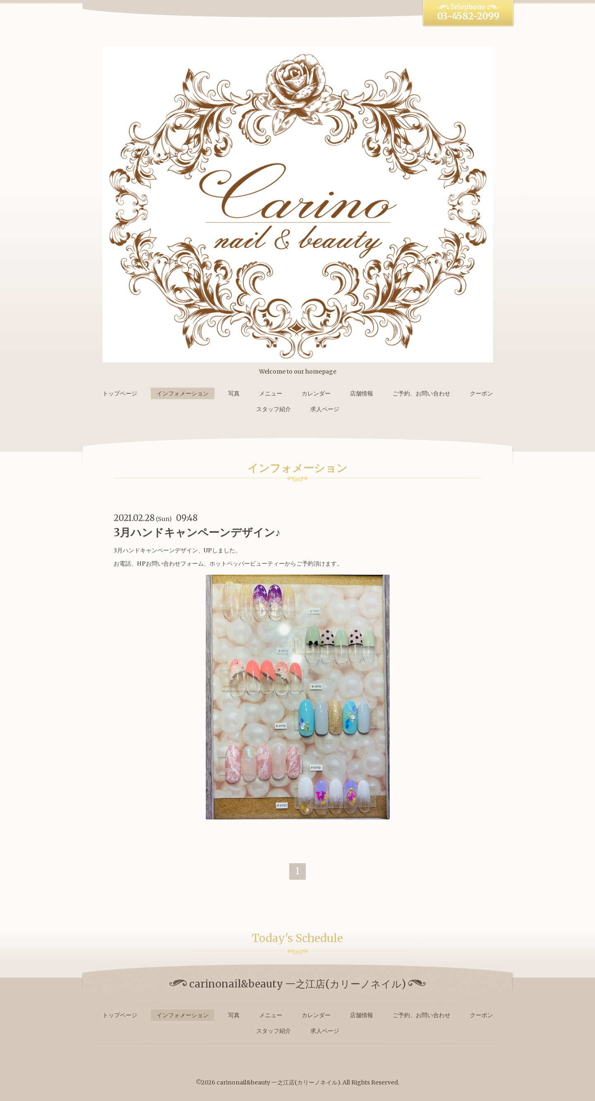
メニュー (270, 393)
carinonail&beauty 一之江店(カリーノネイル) (278, 1082)
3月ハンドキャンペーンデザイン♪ (197, 532)
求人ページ (324, 409)
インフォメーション (183, 393)
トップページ (119, 393)
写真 (234, 393)
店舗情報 (361, 393)
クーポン (481, 393)
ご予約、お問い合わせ (421, 393)
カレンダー (316, 393)
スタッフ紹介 (273, 409)
